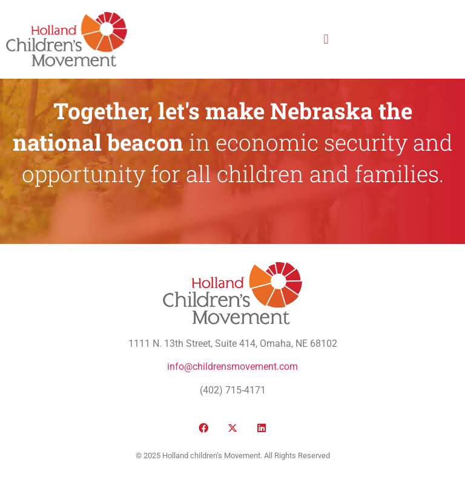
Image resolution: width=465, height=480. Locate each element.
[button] (326, 39)
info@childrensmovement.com (232, 366)
